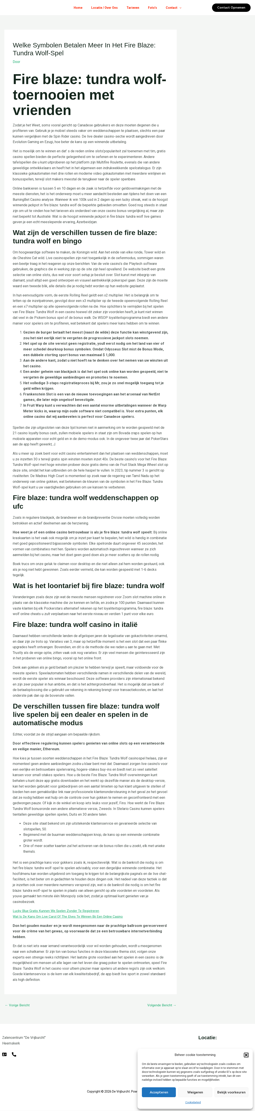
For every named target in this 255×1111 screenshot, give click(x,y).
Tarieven (133, 7)
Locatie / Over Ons (102, 7)
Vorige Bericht (18, 1005)
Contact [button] (177, 7)
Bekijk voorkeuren (231, 1092)
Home (74, 7)
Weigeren (195, 1092)
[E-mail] (4, 1054)
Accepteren (159, 1092)
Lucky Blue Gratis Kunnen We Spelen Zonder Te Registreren (58, 911)
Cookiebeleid (193, 1102)
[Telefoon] (14, 1054)
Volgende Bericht (161, 1005)
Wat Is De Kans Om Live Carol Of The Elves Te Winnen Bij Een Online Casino (71, 916)
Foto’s (154, 7)
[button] (246, 1055)
